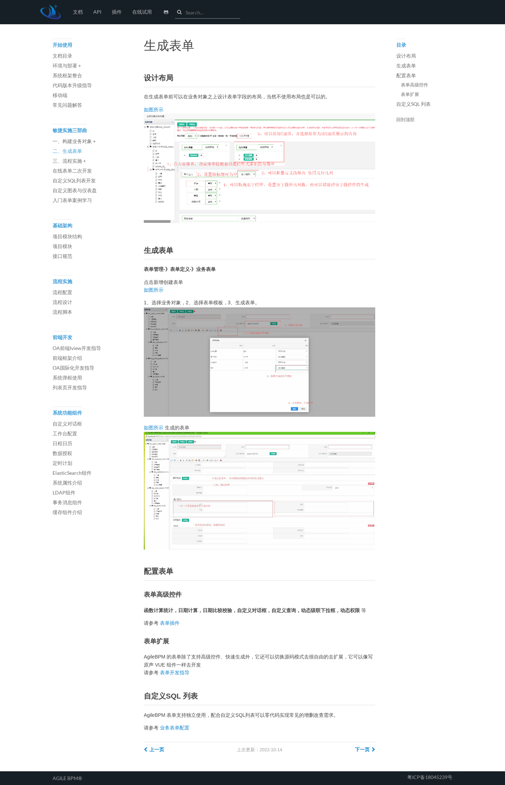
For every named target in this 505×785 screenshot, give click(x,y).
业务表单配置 (174, 728)
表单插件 (170, 623)
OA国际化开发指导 (73, 368)
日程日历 (62, 443)
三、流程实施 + (69, 161)
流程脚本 (62, 312)
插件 (117, 12)
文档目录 (62, 56)
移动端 (60, 95)
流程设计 (62, 302)
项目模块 (62, 246)
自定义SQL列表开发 (74, 180)
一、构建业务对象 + (74, 141)
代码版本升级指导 (72, 85)
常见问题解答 (67, 105)
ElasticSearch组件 (72, 473)
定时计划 (62, 463)
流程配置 (62, 292)
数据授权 (62, 453)
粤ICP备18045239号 (429, 777)
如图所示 (153, 109)
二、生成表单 (67, 151)
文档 (78, 12)
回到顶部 (405, 120)
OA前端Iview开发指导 (77, 348)
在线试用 (142, 12)
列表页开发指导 (70, 387)
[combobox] (213, 12)
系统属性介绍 (67, 483)
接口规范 (62, 256)
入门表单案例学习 (72, 200)
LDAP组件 (64, 492)
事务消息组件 (67, 502)
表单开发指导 (174, 672)
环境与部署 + (67, 66)
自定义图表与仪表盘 (75, 190)
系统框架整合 (67, 75)
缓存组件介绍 (67, 512)
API (97, 12)
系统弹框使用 (67, 378)
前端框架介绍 (67, 358)
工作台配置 (65, 433)
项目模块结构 (67, 236)
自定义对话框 (67, 424)
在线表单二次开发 (72, 171)
